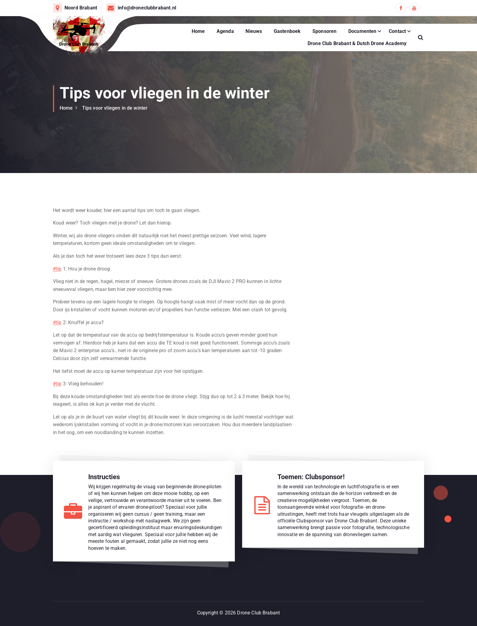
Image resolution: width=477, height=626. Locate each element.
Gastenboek (287, 31)
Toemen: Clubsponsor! (311, 477)
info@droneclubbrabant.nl (147, 8)
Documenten (362, 31)
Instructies (104, 477)
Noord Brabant (80, 8)
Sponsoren (324, 31)
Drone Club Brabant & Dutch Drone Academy (357, 43)
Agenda (225, 31)
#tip (57, 269)
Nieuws (253, 31)
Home (198, 31)
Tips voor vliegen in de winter (115, 108)
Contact (397, 31)
